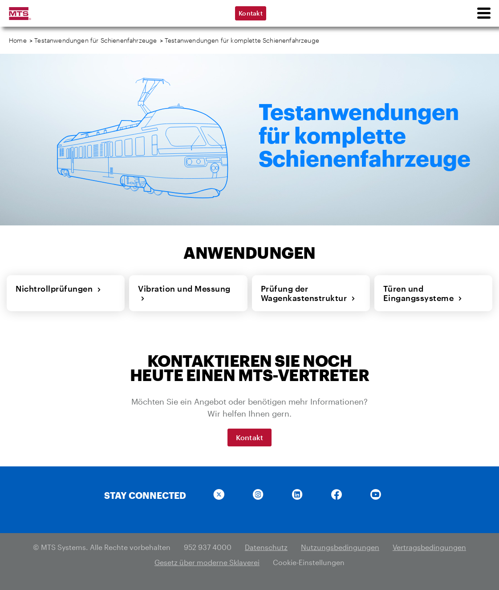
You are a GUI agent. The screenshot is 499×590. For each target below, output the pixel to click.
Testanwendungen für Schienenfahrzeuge (95, 40)
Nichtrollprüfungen (58, 288)
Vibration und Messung (184, 293)
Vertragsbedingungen (429, 547)
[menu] (483, 13)
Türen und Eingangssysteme (422, 293)
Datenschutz (266, 547)
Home (18, 40)
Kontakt (251, 13)
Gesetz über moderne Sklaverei (207, 562)
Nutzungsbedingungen (340, 547)
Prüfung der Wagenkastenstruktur (308, 293)
